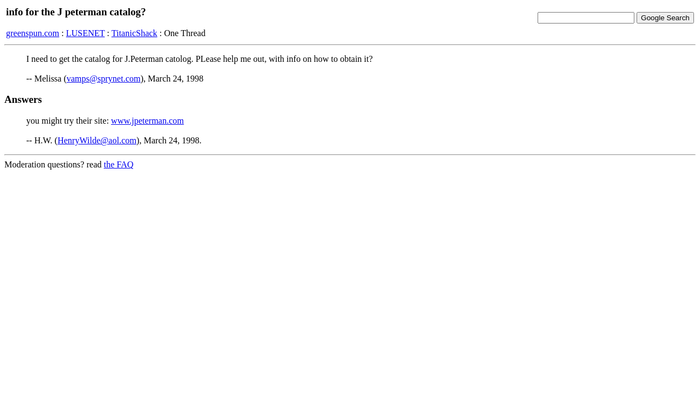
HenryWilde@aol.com (96, 140)
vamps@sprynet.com (104, 78)
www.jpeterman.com (147, 120)
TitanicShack (135, 33)
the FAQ (118, 164)
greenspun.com (32, 33)
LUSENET (85, 33)
